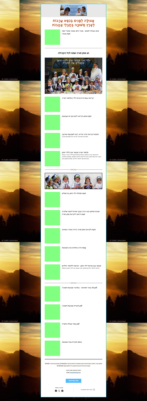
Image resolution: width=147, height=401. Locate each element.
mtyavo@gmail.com (75, 372)
